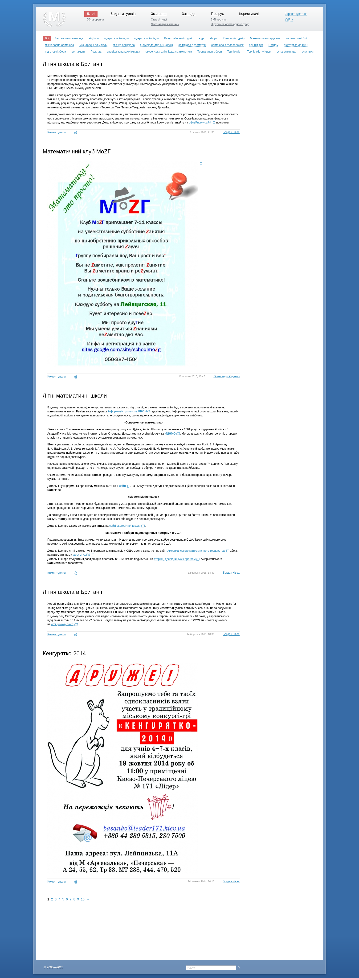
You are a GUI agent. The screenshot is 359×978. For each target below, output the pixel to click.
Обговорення (95, 19)
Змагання (159, 14)
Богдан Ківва (231, 132)
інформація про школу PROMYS (129, 411)
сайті (122, 486)
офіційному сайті (200, 122)
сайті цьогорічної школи (124, 525)
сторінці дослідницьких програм (175, 559)
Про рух (217, 14)
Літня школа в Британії (72, 64)
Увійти (289, 19)
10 (83, 899)
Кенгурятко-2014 (64, 653)
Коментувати (56, 132)
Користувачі (249, 14)
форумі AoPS (81, 554)
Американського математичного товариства (196, 550)
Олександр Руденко (227, 376)
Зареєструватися (296, 14)
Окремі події (159, 19)
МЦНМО (169, 433)
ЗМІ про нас (218, 19)
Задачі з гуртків (122, 14)
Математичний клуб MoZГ (77, 151)
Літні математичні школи (75, 395)
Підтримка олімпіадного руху (230, 24)
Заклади (189, 14)
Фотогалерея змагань (165, 24)
